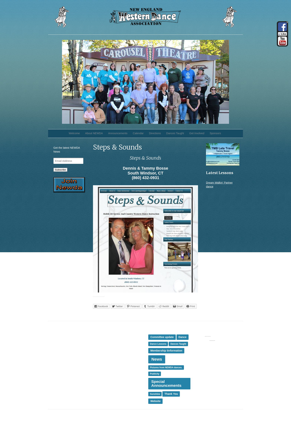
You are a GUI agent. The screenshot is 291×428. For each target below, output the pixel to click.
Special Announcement (114, 355)
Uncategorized (109, 371)
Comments (205, 339)
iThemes (232, 416)
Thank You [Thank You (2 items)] (171, 393)
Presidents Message (113, 351)
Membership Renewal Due (69, 348)
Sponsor (106, 359)
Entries (203, 334)
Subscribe (60, 169)
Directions (155, 133)
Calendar (138, 133)
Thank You (107, 367)
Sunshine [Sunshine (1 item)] (155, 394)
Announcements (117, 133)
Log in (199, 330)
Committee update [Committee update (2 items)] (162, 337)
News (104, 347)
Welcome (74, 133)
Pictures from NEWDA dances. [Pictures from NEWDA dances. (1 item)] (166, 367)
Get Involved (196, 133)
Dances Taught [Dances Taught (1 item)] (178, 344)
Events (105, 339)
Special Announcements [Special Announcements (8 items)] (166, 383)
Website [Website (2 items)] (155, 401)
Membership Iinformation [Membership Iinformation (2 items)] (166, 350)
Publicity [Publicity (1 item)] (154, 374)
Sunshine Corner (63, 351)
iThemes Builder (213, 416)
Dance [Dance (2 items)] (183, 337)
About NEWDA (94, 133)
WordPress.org (205, 343)
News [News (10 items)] (156, 359)
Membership (108, 343)
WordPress (231, 420)
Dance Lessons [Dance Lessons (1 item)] (158, 344)
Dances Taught (175, 133)
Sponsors (215, 133)
